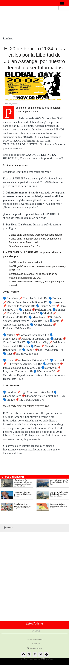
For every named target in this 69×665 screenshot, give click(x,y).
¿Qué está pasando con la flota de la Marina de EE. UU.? (59, 482)
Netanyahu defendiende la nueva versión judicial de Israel (23, 494)
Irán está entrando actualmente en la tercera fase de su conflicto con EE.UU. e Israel (23, 483)
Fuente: (9, 527)
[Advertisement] (1, 31)
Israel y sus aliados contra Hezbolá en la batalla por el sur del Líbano (59, 494)
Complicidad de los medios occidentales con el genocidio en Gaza (22, 506)
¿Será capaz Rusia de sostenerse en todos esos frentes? (58, 506)
